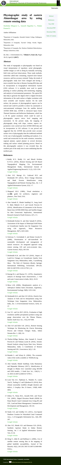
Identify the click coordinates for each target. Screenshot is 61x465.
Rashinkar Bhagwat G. (11, 26)
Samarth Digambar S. (28, 26)
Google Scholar (12, 172)
